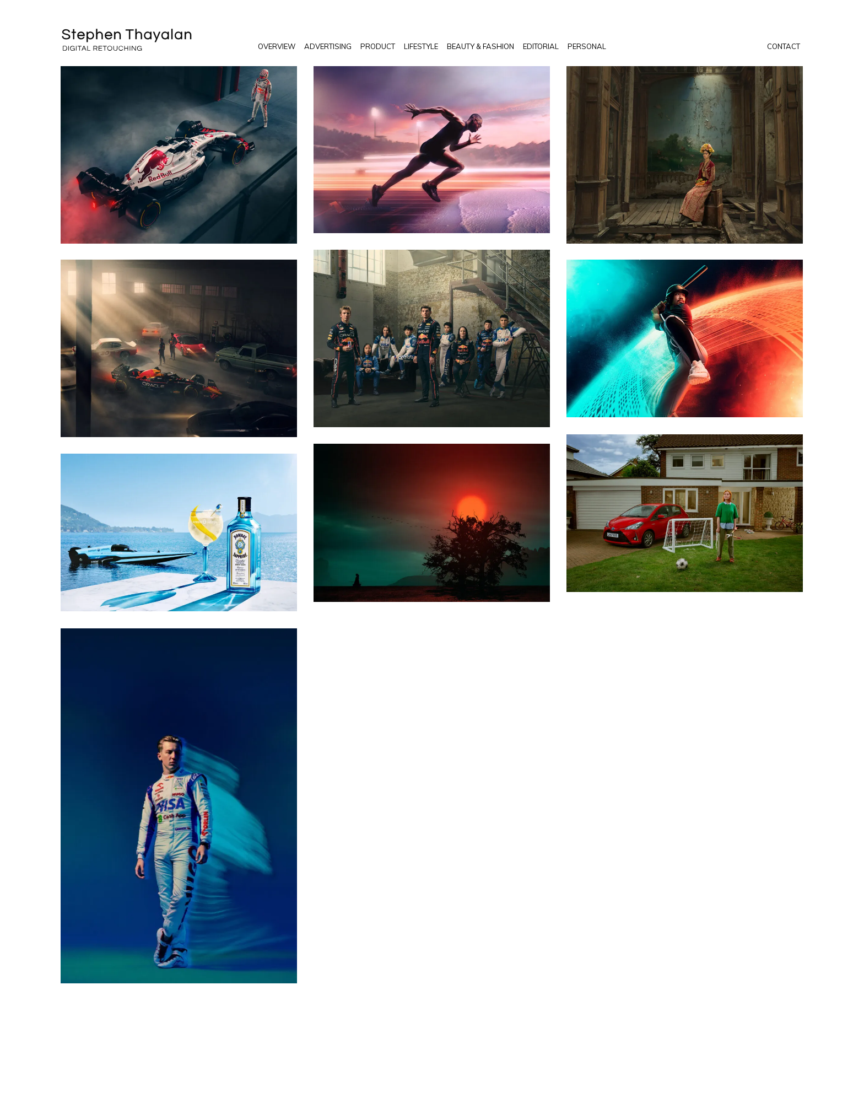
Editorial (541, 46)
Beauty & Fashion (480, 46)
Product (377, 46)
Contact (783, 46)
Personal (587, 46)
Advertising (328, 46)
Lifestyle (421, 46)
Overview (276, 46)
